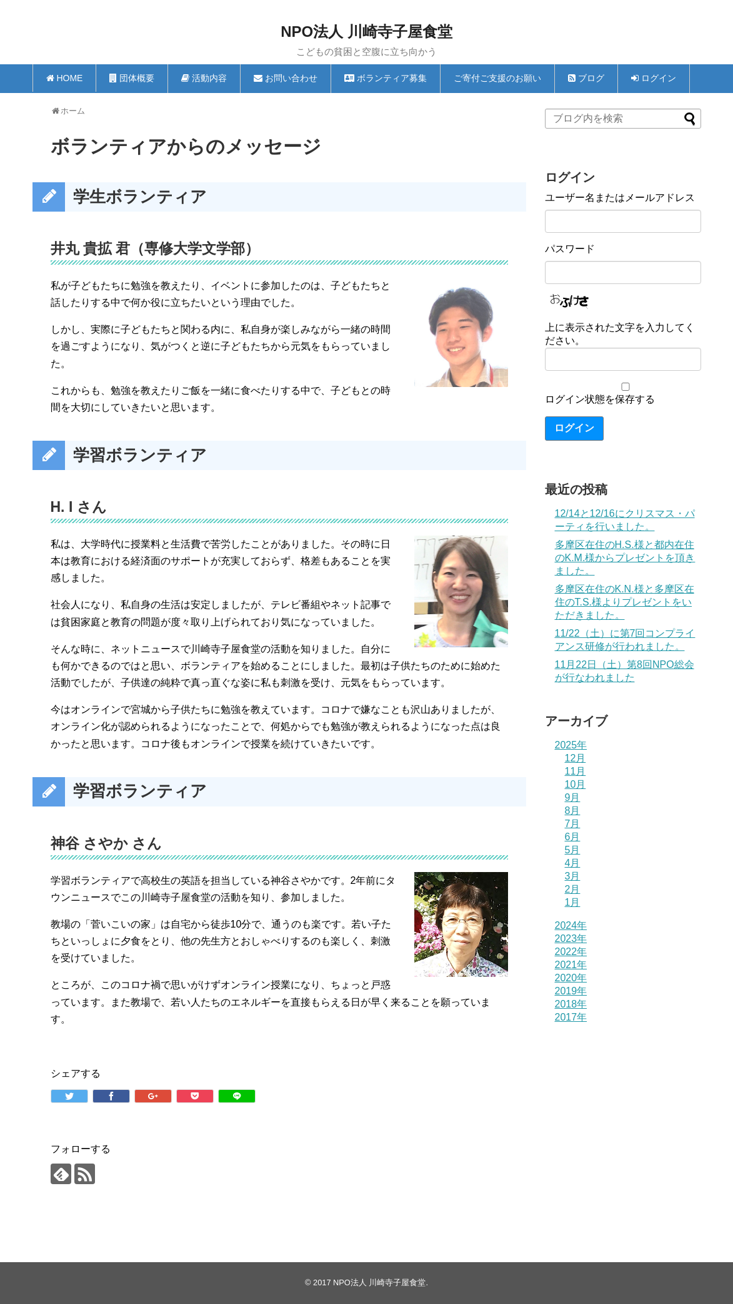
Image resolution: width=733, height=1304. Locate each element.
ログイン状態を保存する (600, 399)
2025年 (571, 745)
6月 (573, 836)
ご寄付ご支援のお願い (497, 78)
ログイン (574, 428)
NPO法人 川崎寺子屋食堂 (366, 31)
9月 (573, 797)
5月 (573, 850)
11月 (575, 771)
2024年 (571, 925)
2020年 (571, 978)
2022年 (571, 951)
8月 (573, 810)
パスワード (570, 248)
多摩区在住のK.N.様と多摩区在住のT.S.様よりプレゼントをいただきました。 (624, 602)
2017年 (571, 1017)
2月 (573, 889)
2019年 (571, 991)
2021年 (571, 964)
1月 (573, 902)
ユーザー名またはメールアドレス (620, 197)
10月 (575, 784)
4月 (573, 863)
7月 (573, 823)
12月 (575, 758)
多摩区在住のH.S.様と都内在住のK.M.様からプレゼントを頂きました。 (625, 557)
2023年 (571, 938)
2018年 (571, 1004)
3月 (573, 876)
